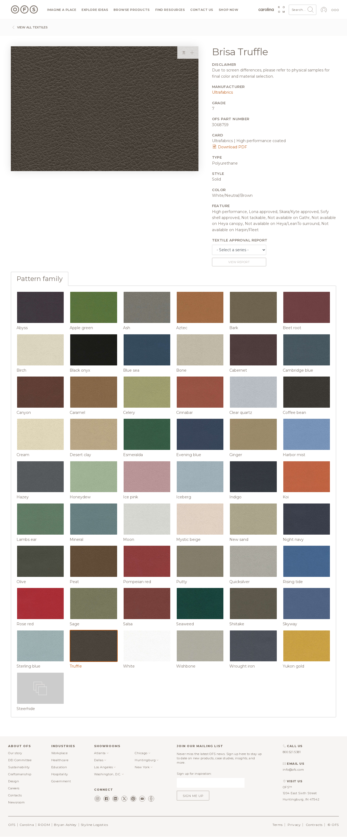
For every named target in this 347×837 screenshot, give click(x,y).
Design (13, 781)
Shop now (228, 9)
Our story (15, 753)
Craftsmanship (19, 774)
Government (61, 781)
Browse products (132, 9)
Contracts (314, 825)
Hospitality (59, 774)
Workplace (59, 753)
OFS (11, 825)
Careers (14, 788)
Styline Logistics (94, 825)
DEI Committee (19, 760)
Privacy (294, 825)
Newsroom (16, 802)
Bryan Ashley (65, 825)
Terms (277, 825)
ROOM (44, 825)
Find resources (170, 9)
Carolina (27, 825)
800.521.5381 (292, 752)
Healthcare (60, 760)
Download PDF (229, 147)
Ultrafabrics (222, 92)
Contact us (201, 9)
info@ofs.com (293, 769)
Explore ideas (95, 9)
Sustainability (19, 767)
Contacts (15, 795)
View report (239, 262)
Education (59, 767)
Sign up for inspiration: (194, 774)
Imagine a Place (61, 9)
